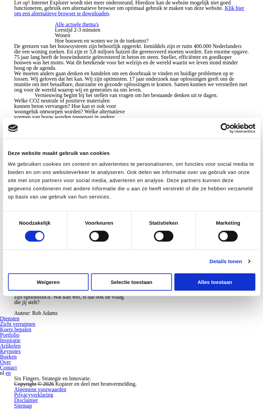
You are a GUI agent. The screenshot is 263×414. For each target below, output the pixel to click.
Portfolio (9, 335)
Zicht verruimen (17, 324)
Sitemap (23, 406)
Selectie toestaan (131, 282)
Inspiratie (10, 340)
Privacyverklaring (33, 395)
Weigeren (48, 282)
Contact (8, 367)
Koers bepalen (15, 329)
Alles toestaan (214, 282)
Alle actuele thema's (77, 24)
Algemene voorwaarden (40, 389)
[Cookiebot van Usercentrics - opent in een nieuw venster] (225, 128)
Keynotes (10, 351)
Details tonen (226, 261)
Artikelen (10, 346)
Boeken (8, 357)
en (8, 373)
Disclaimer (26, 400)
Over (5, 362)
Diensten (9, 318)
